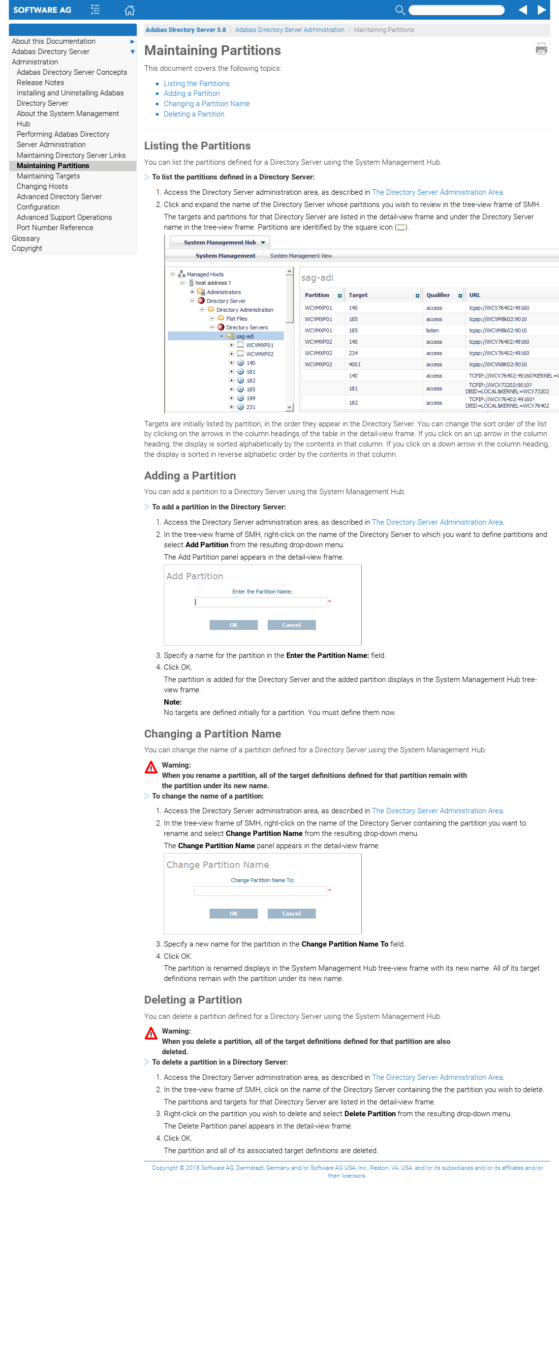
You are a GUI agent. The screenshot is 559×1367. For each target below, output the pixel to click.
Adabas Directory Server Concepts (72, 72)
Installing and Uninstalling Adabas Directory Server (70, 98)
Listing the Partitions (197, 83)
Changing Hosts (42, 186)
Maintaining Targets (48, 176)
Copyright (27, 248)
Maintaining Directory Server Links (71, 155)
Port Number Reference (55, 227)
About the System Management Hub (68, 118)
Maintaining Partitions (53, 165)
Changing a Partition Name (207, 103)
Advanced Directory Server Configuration (59, 201)
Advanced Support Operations (64, 217)
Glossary (26, 238)
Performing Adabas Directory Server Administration (63, 139)
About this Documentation (74, 41)
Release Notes (40, 82)
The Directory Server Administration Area (437, 192)
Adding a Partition (192, 93)
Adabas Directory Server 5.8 (186, 29)
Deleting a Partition (194, 114)
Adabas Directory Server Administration (74, 56)
